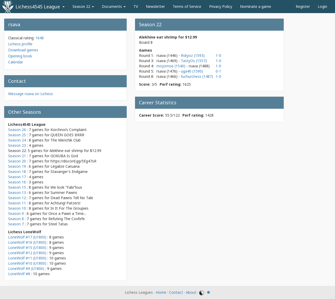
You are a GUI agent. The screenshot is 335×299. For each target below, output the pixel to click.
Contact (176, 292)
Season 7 (16, 223)
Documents (114, 6)
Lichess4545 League (37, 6)
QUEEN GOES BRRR (67, 134)
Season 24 (17, 140)
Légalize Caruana (65, 166)
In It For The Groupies (69, 208)
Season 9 (16, 213)
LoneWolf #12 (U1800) (27, 252)
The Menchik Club (66, 140)
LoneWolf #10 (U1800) (27, 263)
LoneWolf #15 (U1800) (27, 247)
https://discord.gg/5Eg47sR (73, 161)
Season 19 (17, 166)
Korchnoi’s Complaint (69, 129)
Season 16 (17, 182)
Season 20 (17, 161)
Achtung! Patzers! (65, 202)
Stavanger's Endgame (69, 171)
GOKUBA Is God (64, 155)
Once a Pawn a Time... (67, 213)
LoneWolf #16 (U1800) (27, 242)
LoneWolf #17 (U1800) (27, 237)
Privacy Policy (220, 6)
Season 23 (17, 145)
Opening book (20, 55)
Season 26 (17, 129)
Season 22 (83, 6)
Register (303, 6)
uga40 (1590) (192, 71)
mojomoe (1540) (171, 65)
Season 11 (17, 202)
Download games (23, 49)
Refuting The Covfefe (66, 218)
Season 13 (17, 192)
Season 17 (17, 176)
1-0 (218, 55)
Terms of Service (187, 6)
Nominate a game (255, 6)
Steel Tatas (58, 223)
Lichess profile (20, 43)
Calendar (15, 61)
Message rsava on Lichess (30, 93)
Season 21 (17, 155)
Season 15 (17, 187)
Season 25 (17, 134)
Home (161, 292)
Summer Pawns (64, 192)
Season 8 (16, 218)
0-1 (218, 71)
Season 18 (17, 171)
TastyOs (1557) (194, 60)
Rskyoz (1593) (193, 55)
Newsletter (155, 6)
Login (322, 6)
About (191, 292)
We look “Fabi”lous (66, 187)
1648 (39, 37)
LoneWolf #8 (19, 273)
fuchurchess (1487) (197, 76)
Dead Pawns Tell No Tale (72, 197)
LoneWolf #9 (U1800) (26, 268)
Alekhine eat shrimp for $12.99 (75, 150)
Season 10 (17, 208)
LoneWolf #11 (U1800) (27, 257)
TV (135, 6)
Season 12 (17, 197)
